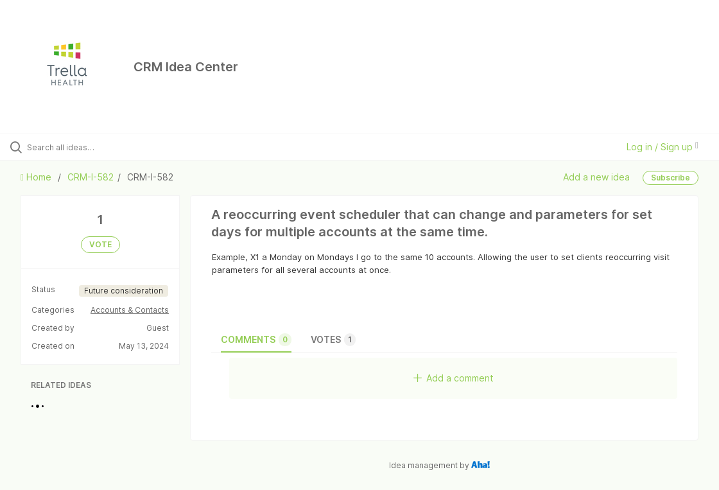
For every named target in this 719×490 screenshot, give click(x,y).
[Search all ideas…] (88, 147)
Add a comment (453, 377)
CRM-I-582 (90, 176)
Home (37, 176)
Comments (256, 339)
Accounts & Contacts (130, 310)
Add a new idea (596, 176)
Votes (333, 339)
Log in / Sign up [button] (662, 146)
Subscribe (670, 177)
